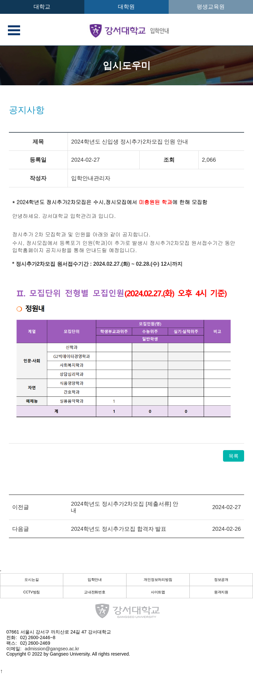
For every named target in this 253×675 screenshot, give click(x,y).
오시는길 (31, 580)
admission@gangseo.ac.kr (52, 648)
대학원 (126, 7)
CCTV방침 (31, 592)
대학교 (42, 7)
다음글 (20, 529)
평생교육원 (211, 7)
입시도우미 (127, 65)
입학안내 (95, 580)
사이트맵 (158, 592)
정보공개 (221, 580)
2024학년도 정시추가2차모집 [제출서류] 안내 (124, 507)
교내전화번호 (95, 592)
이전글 (20, 507)
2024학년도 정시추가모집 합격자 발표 (118, 529)
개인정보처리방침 (158, 580)
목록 (234, 456)
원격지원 (221, 592)
